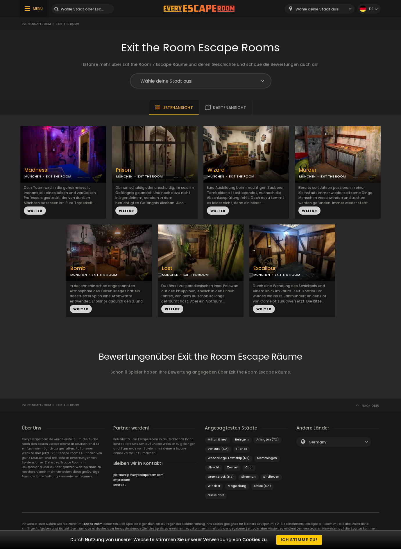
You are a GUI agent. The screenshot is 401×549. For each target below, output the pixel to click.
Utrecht (213, 467)
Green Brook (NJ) (221, 476)
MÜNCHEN (32, 176)
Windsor (214, 486)
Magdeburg (237, 486)
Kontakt (119, 485)
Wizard (216, 170)
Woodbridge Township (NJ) (229, 458)
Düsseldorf (216, 495)
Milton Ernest (218, 439)
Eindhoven (271, 476)
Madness (35, 170)
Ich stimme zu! (299, 540)
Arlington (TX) (267, 439)
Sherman (248, 476)
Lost (167, 268)
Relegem (242, 439)
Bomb (78, 268)
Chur (249, 467)
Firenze (241, 449)
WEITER (34, 210)
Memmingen (267, 458)
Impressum (121, 480)
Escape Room (93, 524)
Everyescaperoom (36, 24)
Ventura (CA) (218, 449)
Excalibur (264, 268)
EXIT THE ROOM (58, 176)
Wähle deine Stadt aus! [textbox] (317, 9)
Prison (123, 170)
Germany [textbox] (317, 442)
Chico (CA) (262, 486)
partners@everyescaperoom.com (138, 475)
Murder (307, 170)
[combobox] (320, 9)
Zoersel (232, 467)
